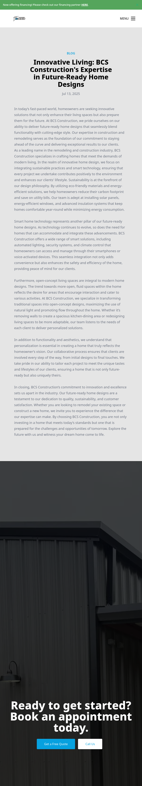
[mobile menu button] (133, 18)
